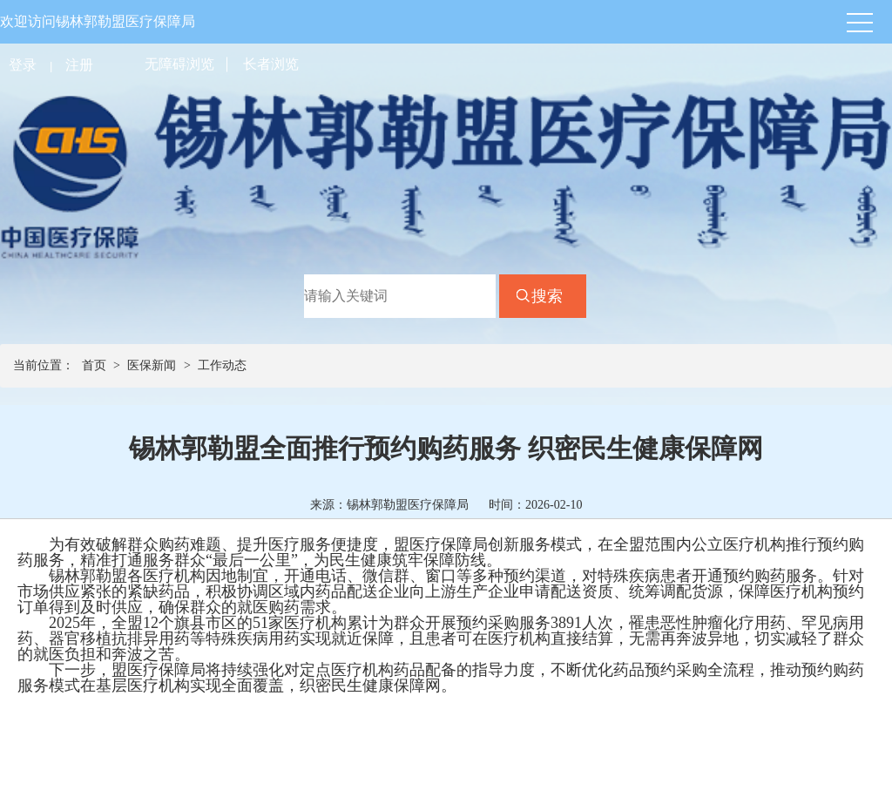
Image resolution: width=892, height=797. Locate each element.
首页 (94, 365)
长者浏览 (271, 64)
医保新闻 (151, 365)
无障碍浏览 (179, 64)
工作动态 (222, 365)
